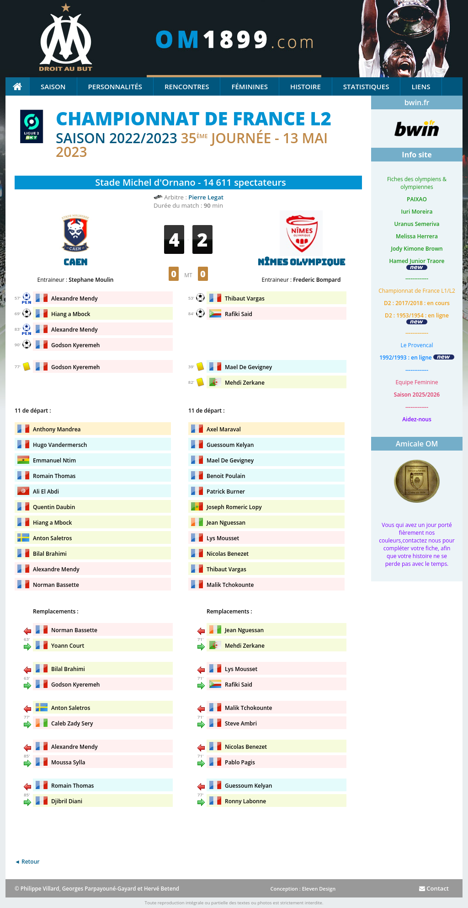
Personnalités (115, 86)
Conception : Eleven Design (302, 888)
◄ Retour (27, 861)
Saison (53, 86)
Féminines (249, 86)
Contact (434, 888)
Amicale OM (417, 444)
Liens (420, 86)
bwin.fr (417, 102)
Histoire (305, 86)
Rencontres (187, 86)
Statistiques (366, 86)
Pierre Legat (205, 197)
